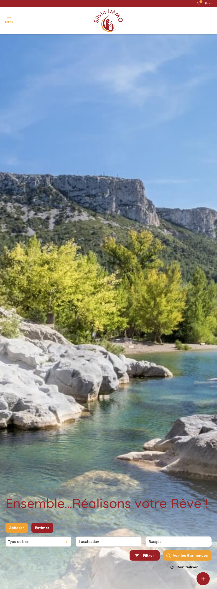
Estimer (42, 530)
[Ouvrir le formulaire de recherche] (145, 558)
